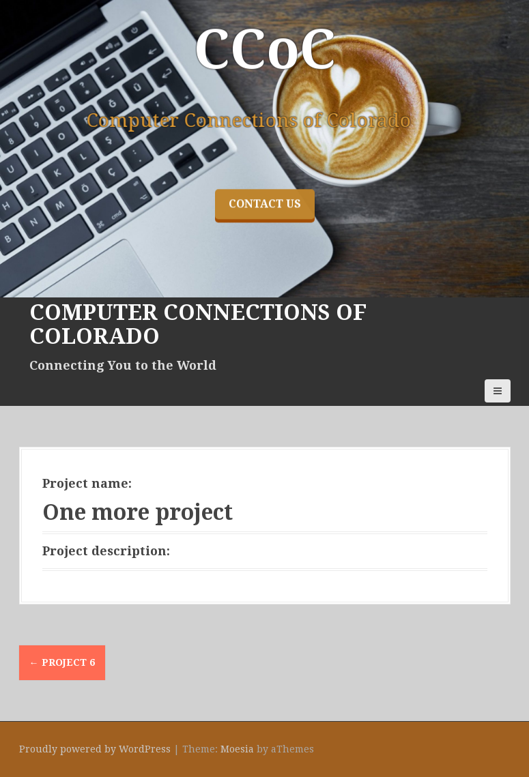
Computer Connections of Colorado (198, 324)
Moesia (237, 749)
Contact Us (265, 259)
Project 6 (62, 662)
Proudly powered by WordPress (95, 749)
